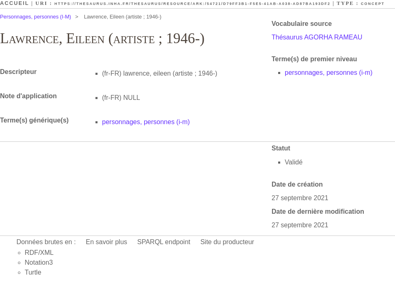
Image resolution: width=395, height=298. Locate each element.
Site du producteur (227, 241)
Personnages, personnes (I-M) (35, 17)
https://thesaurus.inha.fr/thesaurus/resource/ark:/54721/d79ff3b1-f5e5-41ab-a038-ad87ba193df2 (192, 4)
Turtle (33, 272)
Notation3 (39, 262)
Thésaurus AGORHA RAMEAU (317, 37)
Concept (373, 4)
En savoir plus (107, 241)
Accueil (14, 3)
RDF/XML (39, 252)
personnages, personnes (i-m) (328, 72)
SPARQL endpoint (164, 241)
